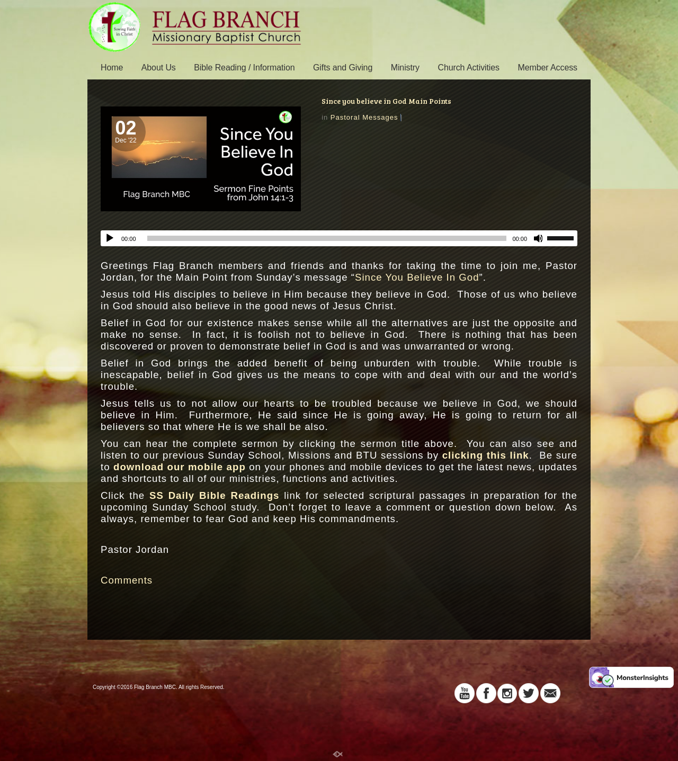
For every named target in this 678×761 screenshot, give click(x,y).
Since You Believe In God (417, 277)
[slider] (327, 238)
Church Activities (468, 67)
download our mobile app (179, 466)
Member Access (547, 67)
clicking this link (485, 455)
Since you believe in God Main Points (386, 101)
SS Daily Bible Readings (214, 495)
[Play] (109, 238)
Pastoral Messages (364, 117)
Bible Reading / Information (244, 67)
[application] (339, 238)
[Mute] (538, 238)
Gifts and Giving (342, 67)
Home (112, 67)
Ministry (405, 67)
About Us (158, 67)
